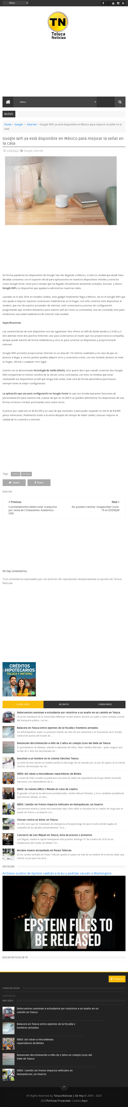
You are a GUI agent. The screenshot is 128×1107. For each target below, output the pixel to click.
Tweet (14, 482)
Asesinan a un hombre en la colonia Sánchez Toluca (47, 758)
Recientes (64, 704)
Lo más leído (23, 704)
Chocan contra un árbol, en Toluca (37, 819)
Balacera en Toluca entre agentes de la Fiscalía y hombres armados (57, 727)
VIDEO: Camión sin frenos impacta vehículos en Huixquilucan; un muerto (60, 804)
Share (39, 482)
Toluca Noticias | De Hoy (69, 1095)
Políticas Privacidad (58, 1100)
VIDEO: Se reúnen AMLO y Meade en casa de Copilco (47, 789)
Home (7, 124)
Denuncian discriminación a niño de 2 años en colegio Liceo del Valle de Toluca (63, 743)
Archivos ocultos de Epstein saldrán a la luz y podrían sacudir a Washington (57, 873)
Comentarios (105, 704)
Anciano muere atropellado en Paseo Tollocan (44, 850)
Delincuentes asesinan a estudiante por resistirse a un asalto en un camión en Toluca (68, 712)
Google (19, 124)
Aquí (85, 1100)
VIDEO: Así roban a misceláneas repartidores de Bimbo (49, 773)
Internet (32, 124)
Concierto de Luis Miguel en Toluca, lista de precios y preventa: (54, 835)
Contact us (117, 979)
